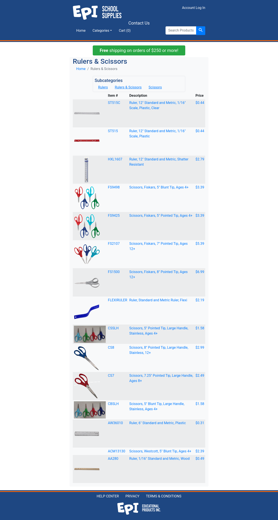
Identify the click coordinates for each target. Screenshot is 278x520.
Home (81, 30)
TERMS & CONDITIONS (163, 496)
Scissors (155, 87)
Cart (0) (125, 30)
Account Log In (193, 8)
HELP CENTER (108, 496)
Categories (101, 30)
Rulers (103, 87)
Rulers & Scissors (128, 87)
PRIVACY (132, 496)
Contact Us (139, 23)
